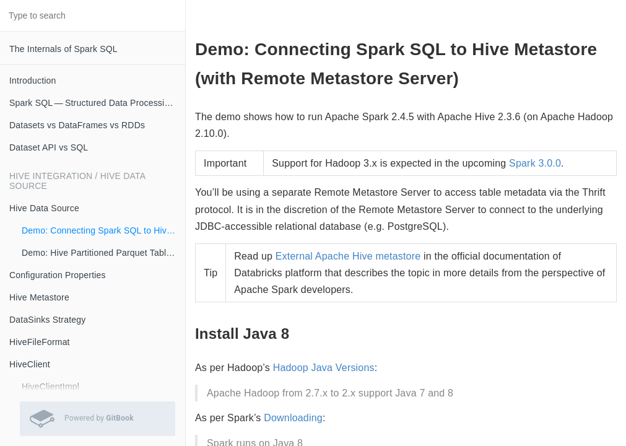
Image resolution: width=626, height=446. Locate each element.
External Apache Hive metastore (348, 256)
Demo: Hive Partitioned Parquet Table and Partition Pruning (103, 253)
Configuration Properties (57, 275)
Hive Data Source (44, 208)
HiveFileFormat (39, 342)
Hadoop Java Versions (324, 367)
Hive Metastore (39, 297)
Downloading (293, 418)
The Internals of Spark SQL (63, 49)
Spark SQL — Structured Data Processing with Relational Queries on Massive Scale (97, 103)
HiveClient (29, 364)
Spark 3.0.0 (535, 163)
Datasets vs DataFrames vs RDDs (77, 125)
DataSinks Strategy (47, 320)
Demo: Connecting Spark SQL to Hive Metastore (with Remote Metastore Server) (103, 230)
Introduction (32, 80)
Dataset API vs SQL (48, 147)
